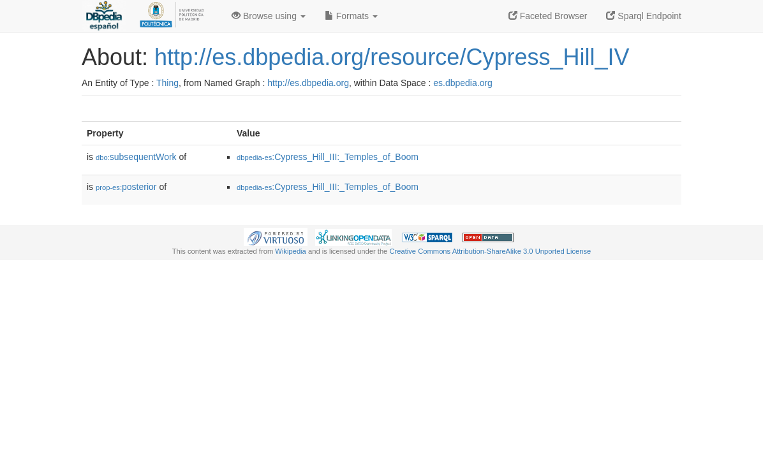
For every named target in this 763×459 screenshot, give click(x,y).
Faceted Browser (548, 16)
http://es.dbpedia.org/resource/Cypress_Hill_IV (391, 57)
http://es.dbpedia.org (308, 83)
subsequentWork (136, 157)
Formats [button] (351, 16)
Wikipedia (290, 251)
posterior (126, 187)
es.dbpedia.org (463, 83)
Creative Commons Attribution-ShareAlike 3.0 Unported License (490, 251)
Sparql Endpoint (643, 16)
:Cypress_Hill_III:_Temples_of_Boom (328, 157)
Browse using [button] (269, 16)
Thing (167, 83)
